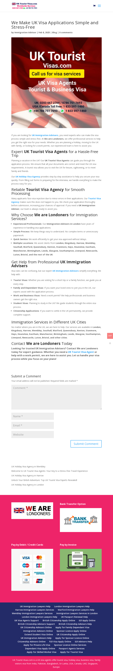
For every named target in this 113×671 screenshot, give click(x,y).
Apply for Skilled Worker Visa (41, 652)
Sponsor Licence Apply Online (71, 630)
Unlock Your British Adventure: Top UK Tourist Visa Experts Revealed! (44, 480)
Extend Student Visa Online (39, 634)
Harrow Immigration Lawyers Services (34, 609)
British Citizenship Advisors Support (36, 624)
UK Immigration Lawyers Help (35, 606)
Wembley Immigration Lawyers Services (32, 613)
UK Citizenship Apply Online (71, 634)
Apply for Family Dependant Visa (72, 627)
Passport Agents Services (71, 648)
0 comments (66, 32)
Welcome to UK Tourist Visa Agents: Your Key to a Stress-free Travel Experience (49, 471)
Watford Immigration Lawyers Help (76, 609)
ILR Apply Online (87, 620)
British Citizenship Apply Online (59, 620)
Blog (54, 32)
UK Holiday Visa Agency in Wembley (28, 466)
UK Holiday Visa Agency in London (27, 484)
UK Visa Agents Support (26, 620)
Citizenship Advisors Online (31, 641)
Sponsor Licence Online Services (70, 645)
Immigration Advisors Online (38, 630)
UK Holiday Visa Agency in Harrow (27, 475)
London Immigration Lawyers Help (72, 606)
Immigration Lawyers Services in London (77, 613)
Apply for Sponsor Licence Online (72, 638)
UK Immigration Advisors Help (36, 638)
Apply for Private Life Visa (37, 645)
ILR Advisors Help (83, 641)
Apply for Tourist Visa (71, 652)
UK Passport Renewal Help (74, 616)
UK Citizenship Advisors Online (36, 627)
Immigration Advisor (25, 32)
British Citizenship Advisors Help (75, 624)
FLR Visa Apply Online (60, 641)
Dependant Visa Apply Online (40, 648)
